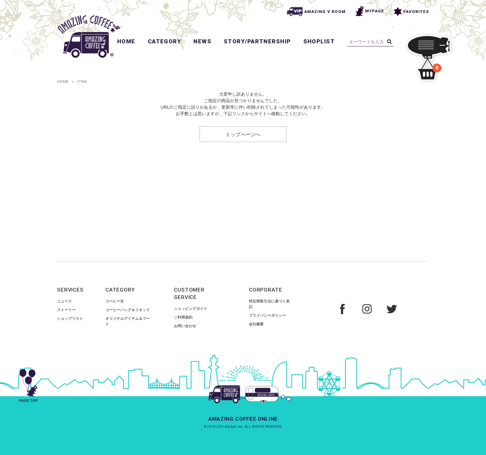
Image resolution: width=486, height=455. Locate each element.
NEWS (202, 41)
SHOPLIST (319, 41)
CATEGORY (164, 41)
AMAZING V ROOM (316, 11)
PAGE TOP (29, 383)
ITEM (81, 81)
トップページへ (243, 134)
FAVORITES (411, 11)
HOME (126, 41)
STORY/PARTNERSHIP (257, 41)
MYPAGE (370, 11)
